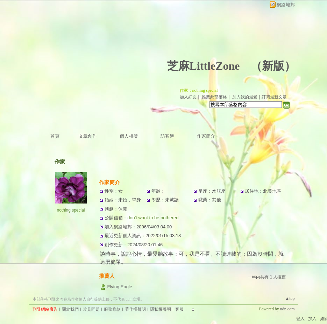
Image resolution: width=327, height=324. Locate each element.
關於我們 (70, 309)
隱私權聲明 (160, 309)
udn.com (287, 308)
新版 (273, 66)
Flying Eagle (119, 286)
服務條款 (112, 309)
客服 (179, 309)
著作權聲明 (135, 309)
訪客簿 (167, 136)
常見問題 (91, 309)
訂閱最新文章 (274, 97)
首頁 (54, 136)
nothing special (71, 210)
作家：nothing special (199, 90)
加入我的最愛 (244, 97)
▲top (289, 298)
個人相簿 (129, 136)
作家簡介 (206, 136)
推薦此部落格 (214, 97)
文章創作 (88, 136)
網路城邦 (286, 4)
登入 (300, 318)
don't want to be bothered (152, 217)
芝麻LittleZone (203, 66)
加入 (312, 318)
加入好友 (188, 97)
